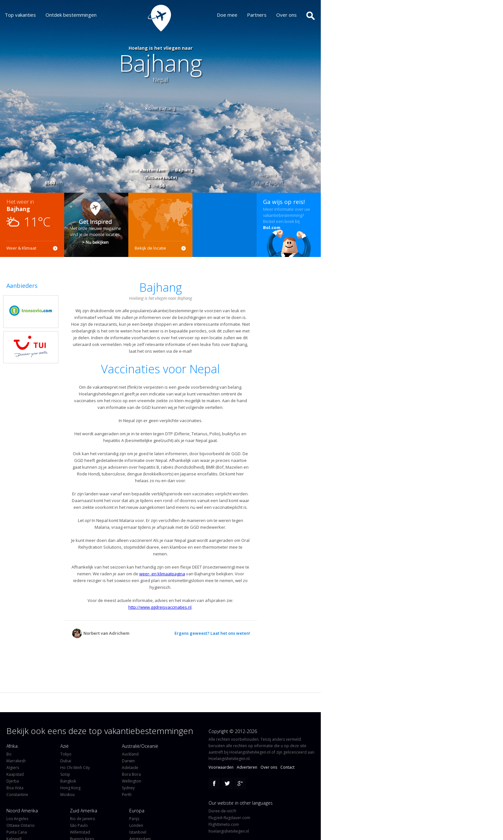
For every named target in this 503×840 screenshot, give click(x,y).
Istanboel (137, 832)
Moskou (67, 794)
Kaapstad (15, 774)
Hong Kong (70, 788)
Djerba (12, 781)
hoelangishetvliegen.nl (229, 831)
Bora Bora (131, 774)
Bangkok (68, 781)
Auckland (130, 754)
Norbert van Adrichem (100, 633)
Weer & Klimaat (21, 248)
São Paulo (79, 825)
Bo (9, 754)
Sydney (128, 788)
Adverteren (247, 767)
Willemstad (80, 832)
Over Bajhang (162, 108)
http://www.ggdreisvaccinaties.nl (160, 607)
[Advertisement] (224, 225)
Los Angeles (17, 818)
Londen (136, 825)
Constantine (17, 794)
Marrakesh (16, 761)
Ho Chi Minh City (75, 767)
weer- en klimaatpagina (162, 574)
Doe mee (232, 15)
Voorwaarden (221, 767)
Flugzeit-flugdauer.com (229, 817)
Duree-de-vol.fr (222, 811)
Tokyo (66, 754)
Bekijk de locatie (150, 248)
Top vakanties (20, 15)
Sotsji (65, 774)
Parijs (134, 818)
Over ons (291, 15)
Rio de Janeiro (82, 818)
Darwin (128, 761)
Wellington (131, 781)
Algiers (12, 767)
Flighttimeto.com (224, 824)
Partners (261, 15)
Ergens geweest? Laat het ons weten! (212, 633)
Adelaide (130, 767)
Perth (127, 794)
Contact (287, 767)
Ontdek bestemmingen (71, 15)
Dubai (65, 761)
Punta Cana (16, 832)
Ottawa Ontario (20, 825)
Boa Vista (14, 788)
